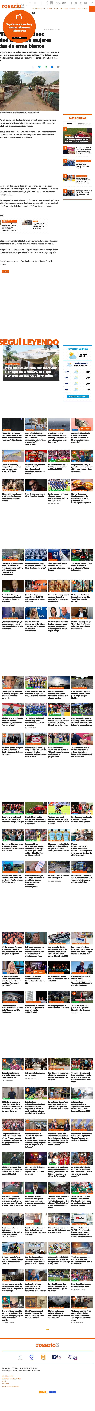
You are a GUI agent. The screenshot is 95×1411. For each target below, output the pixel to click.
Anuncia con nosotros (10, 1386)
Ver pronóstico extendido (77, 396)
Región (56, 9)
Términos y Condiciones (11, 1379)
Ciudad (49, 9)
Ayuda (4, 1381)
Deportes (73, 9)
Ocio (79, 9)
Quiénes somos (7, 1376)
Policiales (64, 9)
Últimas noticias (39, 9)
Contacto (5, 1384)
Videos (85, 9)
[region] (47, 19)
